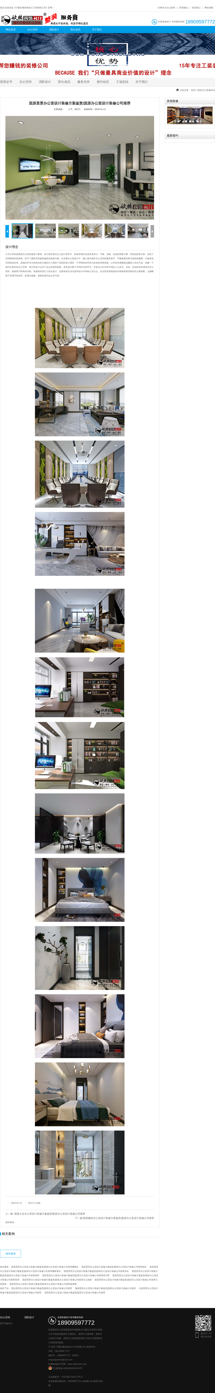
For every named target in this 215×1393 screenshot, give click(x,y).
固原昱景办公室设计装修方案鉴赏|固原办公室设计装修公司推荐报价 (114, 1267)
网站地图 (209, 7)
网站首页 (11, 29)
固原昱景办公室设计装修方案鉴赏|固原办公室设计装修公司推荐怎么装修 (57, 1280)
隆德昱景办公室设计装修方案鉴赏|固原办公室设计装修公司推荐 (105, 1288)
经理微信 (183, 7)
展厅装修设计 (6, 1323)
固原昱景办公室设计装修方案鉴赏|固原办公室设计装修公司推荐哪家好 (44, 1267)
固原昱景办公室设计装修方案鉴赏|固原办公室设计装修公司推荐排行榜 (75, 1275)
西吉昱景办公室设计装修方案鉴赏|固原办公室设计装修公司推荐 (41, 1288)
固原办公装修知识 (206, 90)
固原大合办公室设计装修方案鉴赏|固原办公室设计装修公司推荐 (49, 1213)
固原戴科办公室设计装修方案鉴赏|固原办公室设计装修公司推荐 (118, 1218)
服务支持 (83, 82)
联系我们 (196, 7)
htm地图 (94, 1381)
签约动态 (103, 82)
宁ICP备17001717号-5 (72, 1377)
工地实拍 (122, 82)
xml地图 (85, 1381)
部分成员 (75, 29)
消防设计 (54, 29)
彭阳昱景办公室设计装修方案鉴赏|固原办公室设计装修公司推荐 (74, 1292)
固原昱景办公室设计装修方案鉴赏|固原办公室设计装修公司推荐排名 (96, 1271)
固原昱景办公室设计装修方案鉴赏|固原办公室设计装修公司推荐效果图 (43, 1284)
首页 (193, 90)
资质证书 (6, 82)
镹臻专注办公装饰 (166, 7)
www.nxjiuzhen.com (77, 1364)
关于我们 (97, 29)
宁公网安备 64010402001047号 (65, 1368)
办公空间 (32, 29)
